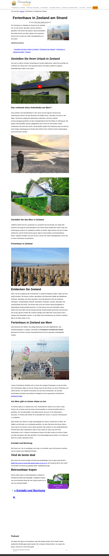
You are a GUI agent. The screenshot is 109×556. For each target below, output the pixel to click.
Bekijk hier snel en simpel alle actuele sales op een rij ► (29, 463)
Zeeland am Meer (16, 396)
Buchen (28, 52)
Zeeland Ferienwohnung (24, 3)
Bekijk (58, 486)
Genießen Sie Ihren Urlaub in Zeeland (26, 49)
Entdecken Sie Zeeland (47, 49)
